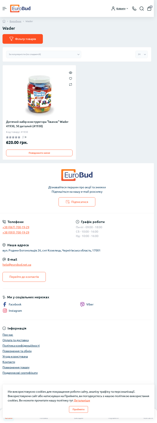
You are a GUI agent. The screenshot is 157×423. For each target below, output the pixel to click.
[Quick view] (70, 72)
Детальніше (82, 400)
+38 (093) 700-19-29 (16, 232)
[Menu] (5, 8)
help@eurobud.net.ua (17, 264)
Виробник (15, 21)
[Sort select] (43, 54)
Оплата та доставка (16, 340)
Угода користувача (15, 356)
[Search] (142, 8)
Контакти (9, 362)
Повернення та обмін (17, 351)
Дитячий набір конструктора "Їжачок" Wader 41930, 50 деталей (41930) (37, 124)
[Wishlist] (70, 78)
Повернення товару (16, 367)
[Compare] (70, 84)
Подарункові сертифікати (20, 372)
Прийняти (78, 409)
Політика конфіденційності (21, 345)
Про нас (8, 334)
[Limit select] (141, 54)
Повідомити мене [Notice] (39, 152)
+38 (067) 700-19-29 (16, 227)
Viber (86, 304)
